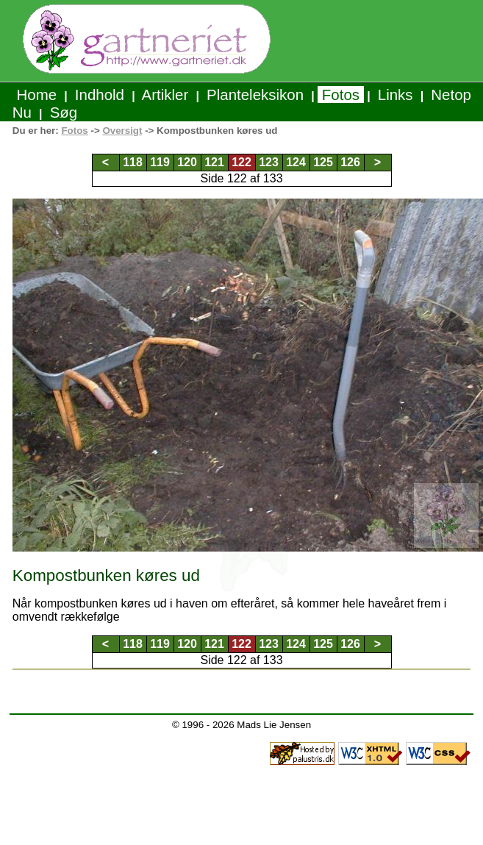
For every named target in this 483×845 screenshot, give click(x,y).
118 (133, 162)
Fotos (341, 94)
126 (350, 162)
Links (395, 94)
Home (36, 94)
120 (187, 162)
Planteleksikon (254, 94)
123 (269, 162)
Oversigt (122, 130)
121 (214, 162)
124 (296, 162)
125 (323, 162)
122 (241, 162)
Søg (64, 112)
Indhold (100, 94)
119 (160, 162)
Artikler (165, 94)
